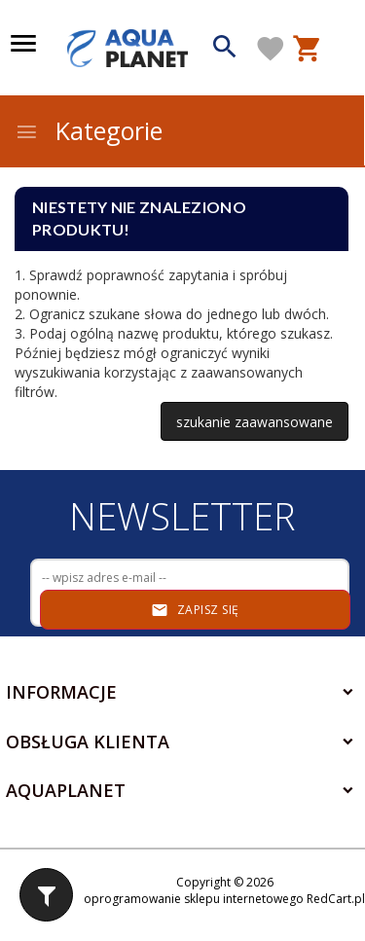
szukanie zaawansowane (254, 422)
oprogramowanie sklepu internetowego (194, 898)
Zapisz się (195, 610)
